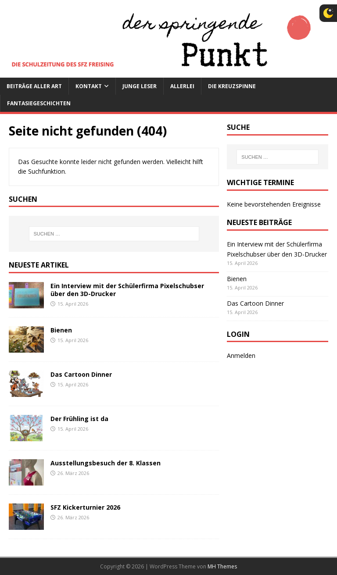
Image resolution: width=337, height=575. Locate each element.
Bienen (61, 330)
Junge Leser (139, 86)
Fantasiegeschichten (39, 103)
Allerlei (182, 86)
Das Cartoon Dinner (81, 374)
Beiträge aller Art (34, 86)
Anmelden (241, 355)
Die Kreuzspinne (232, 86)
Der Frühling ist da (79, 418)
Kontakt (88, 86)
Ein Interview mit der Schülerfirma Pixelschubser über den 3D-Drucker (127, 290)
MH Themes (222, 566)
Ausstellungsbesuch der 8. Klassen (105, 463)
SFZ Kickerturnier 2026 (85, 507)
